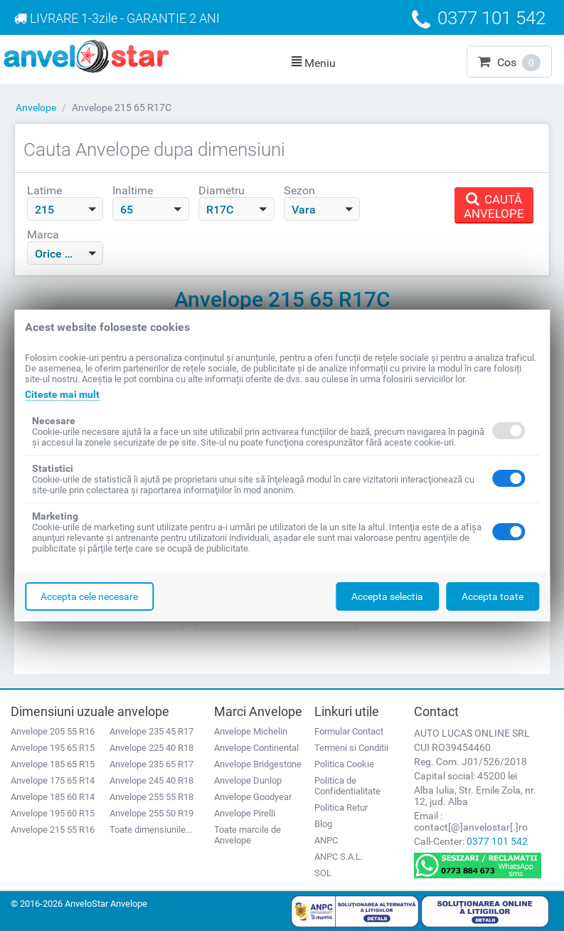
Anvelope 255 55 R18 (151, 796)
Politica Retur (341, 807)
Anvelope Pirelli (244, 813)
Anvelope (36, 107)
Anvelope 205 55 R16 (53, 731)
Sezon (299, 190)
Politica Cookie (344, 764)
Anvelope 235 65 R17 (151, 764)
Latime (44, 190)
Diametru (221, 190)
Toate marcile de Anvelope (247, 835)
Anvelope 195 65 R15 (53, 747)
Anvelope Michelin (250, 731)
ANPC (326, 840)
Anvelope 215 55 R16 (53, 829)
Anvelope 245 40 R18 (151, 780)
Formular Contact (348, 731)
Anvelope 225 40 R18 (151, 747)
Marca (43, 234)
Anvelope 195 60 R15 (53, 813)
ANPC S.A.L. (338, 856)
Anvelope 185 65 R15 (53, 764)
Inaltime (132, 190)
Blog (323, 824)
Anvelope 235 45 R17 (151, 731)
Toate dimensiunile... (151, 829)
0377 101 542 (497, 841)
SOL (322, 873)
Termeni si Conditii (351, 747)
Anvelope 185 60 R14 (53, 796)
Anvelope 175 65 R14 (53, 780)
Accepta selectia (387, 596)
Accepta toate (492, 596)
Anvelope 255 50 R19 (151, 813)
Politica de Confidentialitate (347, 785)
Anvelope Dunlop (248, 780)
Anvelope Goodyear (253, 796)
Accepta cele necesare (89, 596)
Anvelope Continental (256, 747)
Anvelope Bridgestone (258, 764)
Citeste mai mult (62, 394)
